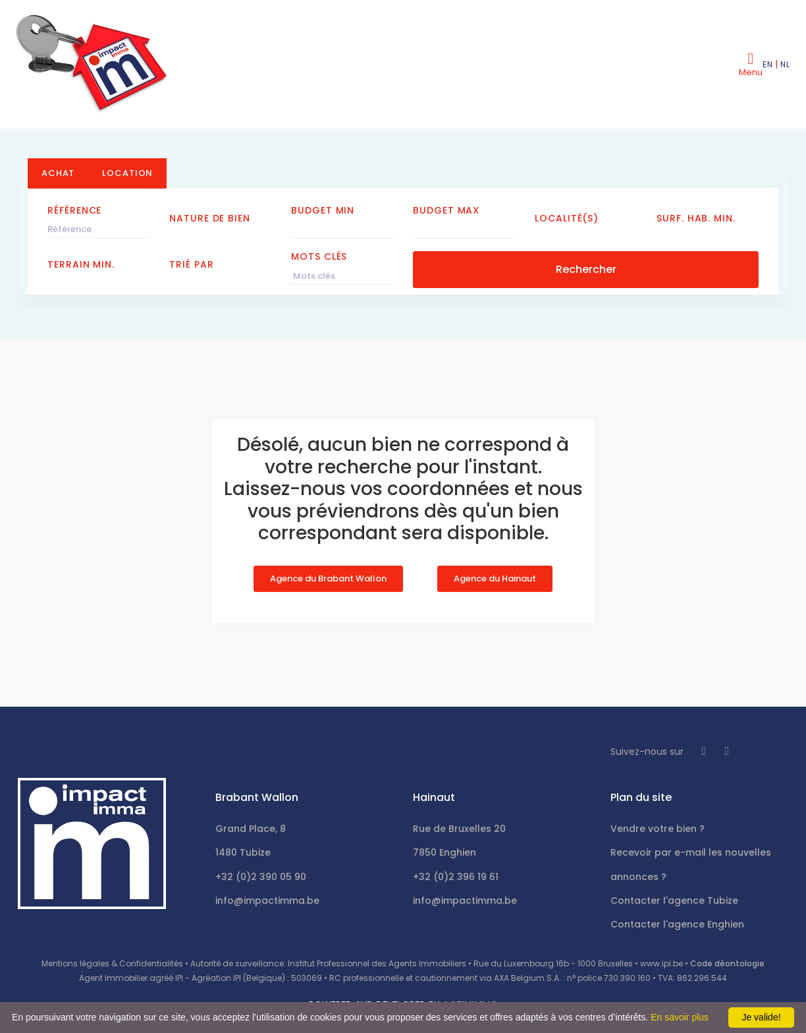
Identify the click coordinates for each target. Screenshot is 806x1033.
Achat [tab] (57, 173)
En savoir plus (680, 1017)
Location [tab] (127, 173)
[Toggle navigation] (751, 64)
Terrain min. (81, 264)
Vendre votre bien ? (657, 828)
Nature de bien (209, 218)
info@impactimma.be (267, 900)
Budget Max (446, 210)
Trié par (191, 264)
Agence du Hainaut (495, 578)
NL (785, 64)
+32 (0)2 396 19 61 (455, 876)
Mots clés (319, 256)
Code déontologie (727, 963)
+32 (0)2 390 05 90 (260, 876)
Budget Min (322, 210)
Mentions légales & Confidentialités (112, 963)
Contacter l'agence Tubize (674, 900)
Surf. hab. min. (696, 218)
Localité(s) (567, 218)
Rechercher (586, 269)
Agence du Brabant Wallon (328, 578)
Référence (74, 210)
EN (767, 64)
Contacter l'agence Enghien (677, 924)
